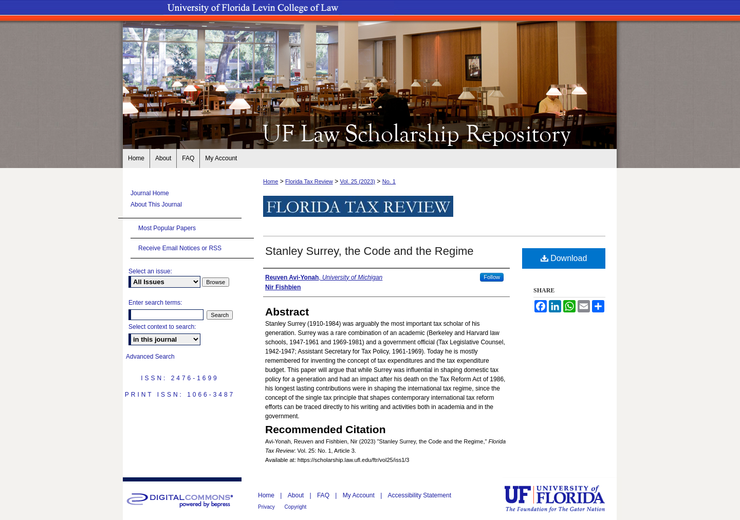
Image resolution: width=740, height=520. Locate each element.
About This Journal (156, 204)
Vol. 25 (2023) (357, 181)
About (297, 495)
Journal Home (150, 193)
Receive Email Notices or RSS (179, 248)
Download (564, 258)
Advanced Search (150, 356)
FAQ (324, 495)
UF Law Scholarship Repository (370, 132)
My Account (359, 495)
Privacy (267, 507)
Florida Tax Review (309, 181)
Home (270, 181)
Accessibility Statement (419, 495)
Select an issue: (150, 271)
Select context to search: (162, 326)
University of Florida (562, 498)
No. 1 (389, 181)
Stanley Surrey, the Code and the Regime (369, 251)
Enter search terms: (155, 302)
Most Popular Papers (167, 228)
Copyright (296, 507)
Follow (492, 277)
